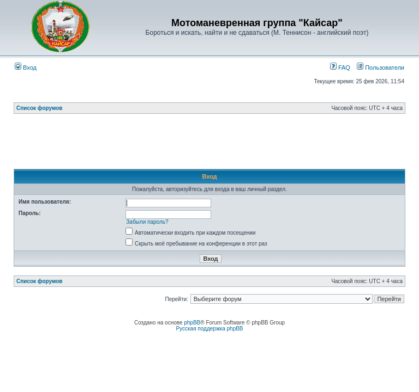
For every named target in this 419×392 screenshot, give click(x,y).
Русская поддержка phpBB (209, 329)
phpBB (192, 323)
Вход (26, 67)
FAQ (340, 67)
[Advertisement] (212, 144)
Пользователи (380, 67)
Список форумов (39, 108)
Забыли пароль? (147, 222)
